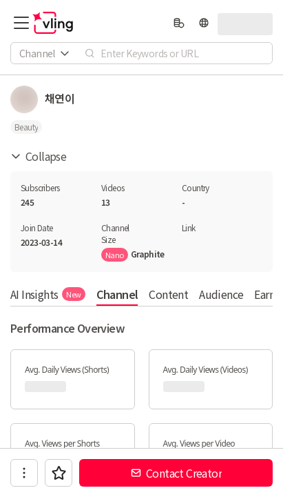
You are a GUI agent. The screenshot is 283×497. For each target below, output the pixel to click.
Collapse (38, 156)
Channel (117, 294)
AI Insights (47, 294)
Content (168, 294)
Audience (221, 294)
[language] (204, 23)
